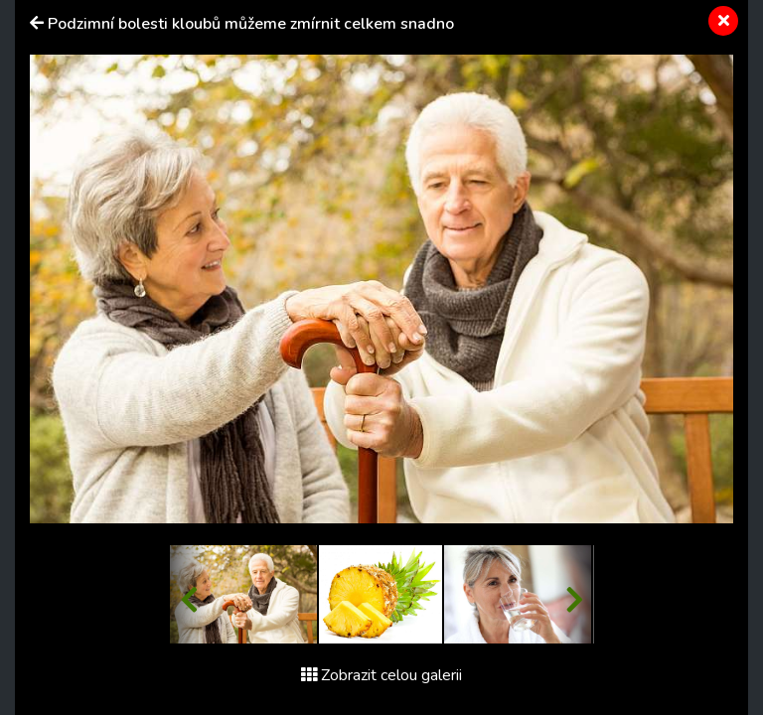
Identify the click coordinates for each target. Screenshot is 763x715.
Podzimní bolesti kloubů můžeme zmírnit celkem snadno (251, 24)
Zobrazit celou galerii (381, 675)
